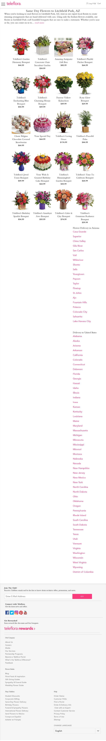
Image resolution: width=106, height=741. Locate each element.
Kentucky (77, 411)
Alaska (76, 341)
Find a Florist (59, 702)
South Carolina (80, 520)
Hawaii (76, 383)
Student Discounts (12, 696)
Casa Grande (79, 231)
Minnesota (78, 440)
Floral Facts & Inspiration (15, 676)
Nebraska (78, 458)
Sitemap (57, 720)
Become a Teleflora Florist (15, 657)
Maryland (77, 425)
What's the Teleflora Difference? (18, 660)
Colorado (77, 359)
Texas (76, 534)
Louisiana (77, 416)
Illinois (76, 392)
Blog (7, 673)
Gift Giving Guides (12, 679)
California (78, 355)
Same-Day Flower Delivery (15, 702)
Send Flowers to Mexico (14, 714)
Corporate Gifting (12, 699)
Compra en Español (13, 717)
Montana (77, 454)
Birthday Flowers (12, 705)
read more (39, 22)
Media (7, 648)
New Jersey (79, 473)
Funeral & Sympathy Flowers (16, 708)
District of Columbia (83, 571)
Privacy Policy (59, 714)
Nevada (77, 463)
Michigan (77, 435)
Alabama (77, 336)
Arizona (77, 345)
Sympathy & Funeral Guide (15, 682)
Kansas (76, 407)
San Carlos (78, 250)
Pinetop (77, 288)
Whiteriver (78, 260)
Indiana (76, 397)
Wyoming (78, 567)
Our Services (10, 651)
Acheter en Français (13, 720)
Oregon (77, 506)
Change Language (63, 725)
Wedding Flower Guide (14, 685)
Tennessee (78, 529)
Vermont (77, 543)
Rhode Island (79, 515)
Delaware (78, 369)
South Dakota (80, 524)
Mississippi (78, 444)
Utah (75, 539)
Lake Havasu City (82, 321)
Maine (76, 421)
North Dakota (80, 491)
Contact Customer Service (64, 711)
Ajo (74, 297)
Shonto (76, 264)
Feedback (9, 663)
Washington (79, 553)
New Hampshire (81, 468)
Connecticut (79, 364)
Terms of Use (59, 717)
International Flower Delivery (16, 711)
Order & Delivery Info (62, 705)
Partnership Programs (14, 654)
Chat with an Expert (62, 708)
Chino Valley (79, 241)
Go (82, 596)
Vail (75, 255)
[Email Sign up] (38, 596)
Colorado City (80, 311)
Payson (76, 278)
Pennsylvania (79, 510)
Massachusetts (80, 430)
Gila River (78, 245)
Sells (75, 269)
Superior (77, 236)
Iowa (75, 402)
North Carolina (80, 487)
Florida (76, 374)
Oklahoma (78, 501)
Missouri (77, 449)
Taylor (76, 283)
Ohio (75, 496)
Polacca (77, 307)
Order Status (59, 696)
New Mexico (79, 477)
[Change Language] (77, 731)
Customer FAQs (60, 699)
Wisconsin (78, 557)
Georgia (77, 378)
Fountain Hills (80, 302)
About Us (9, 642)
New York (78, 482)
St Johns (77, 293)
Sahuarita (77, 316)
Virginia (77, 548)
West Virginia (79, 562)
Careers (8, 645)
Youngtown (78, 274)
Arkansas (77, 350)
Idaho (76, 388)
